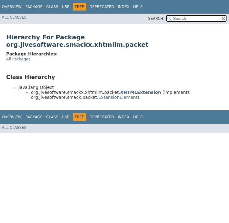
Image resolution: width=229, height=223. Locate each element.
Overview (12, 7)
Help (138, 7)
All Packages (18, 59)
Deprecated (101, 7)
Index (124, 7)
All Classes (14, 17)
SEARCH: (156, 18)
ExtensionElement (118, 97)
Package (33, 7)
